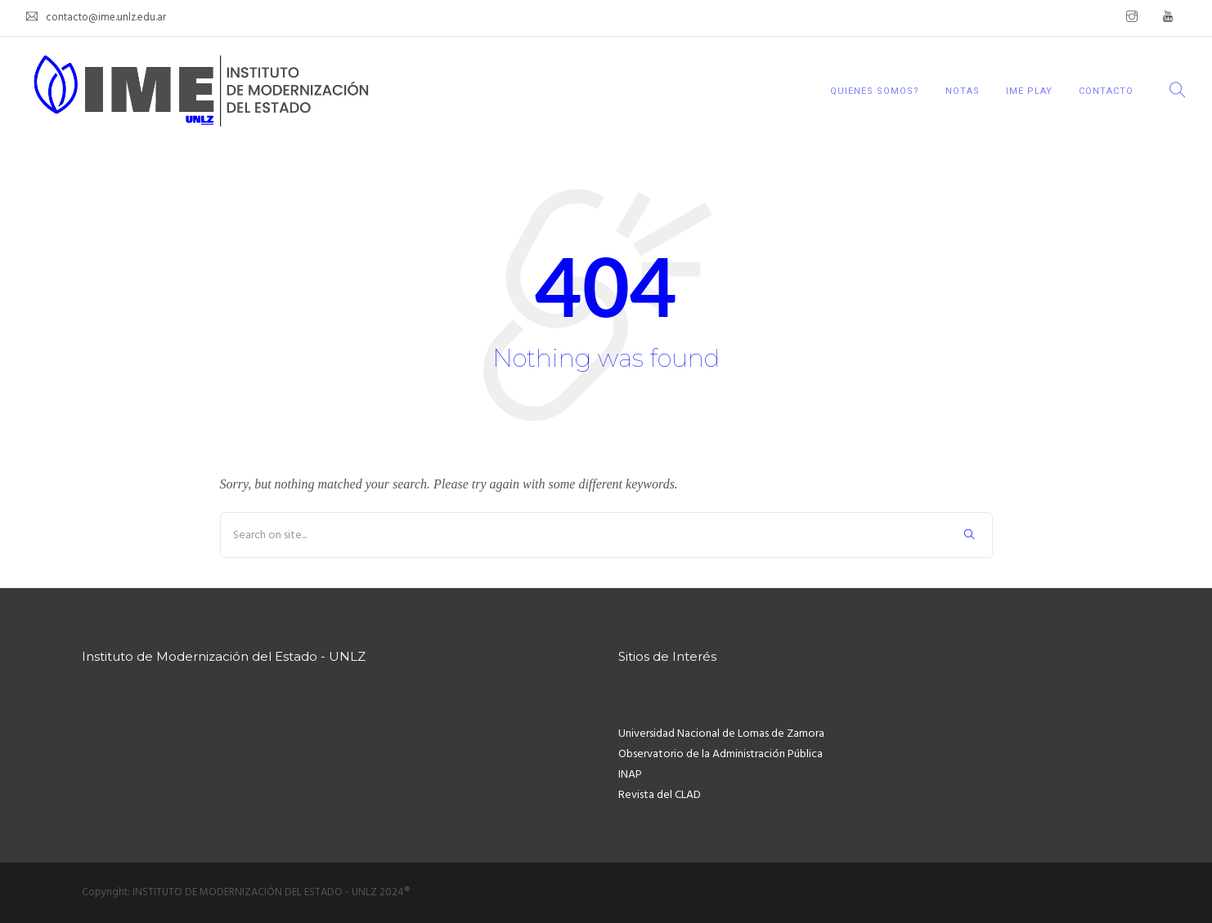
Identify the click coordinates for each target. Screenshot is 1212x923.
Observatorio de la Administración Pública (720, 754)
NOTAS (962, 91)
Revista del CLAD (659, 795)
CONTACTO (1106, 91)
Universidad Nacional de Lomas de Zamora (721, 734)
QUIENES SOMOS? (874, 91)
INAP (630, 774)
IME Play (1029, 91)
